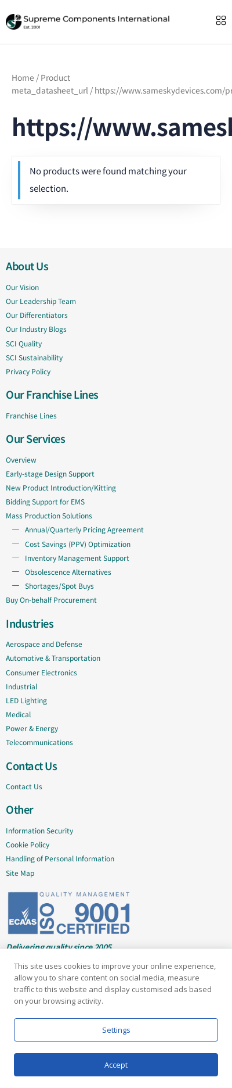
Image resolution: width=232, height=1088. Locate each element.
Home (23, 77)
